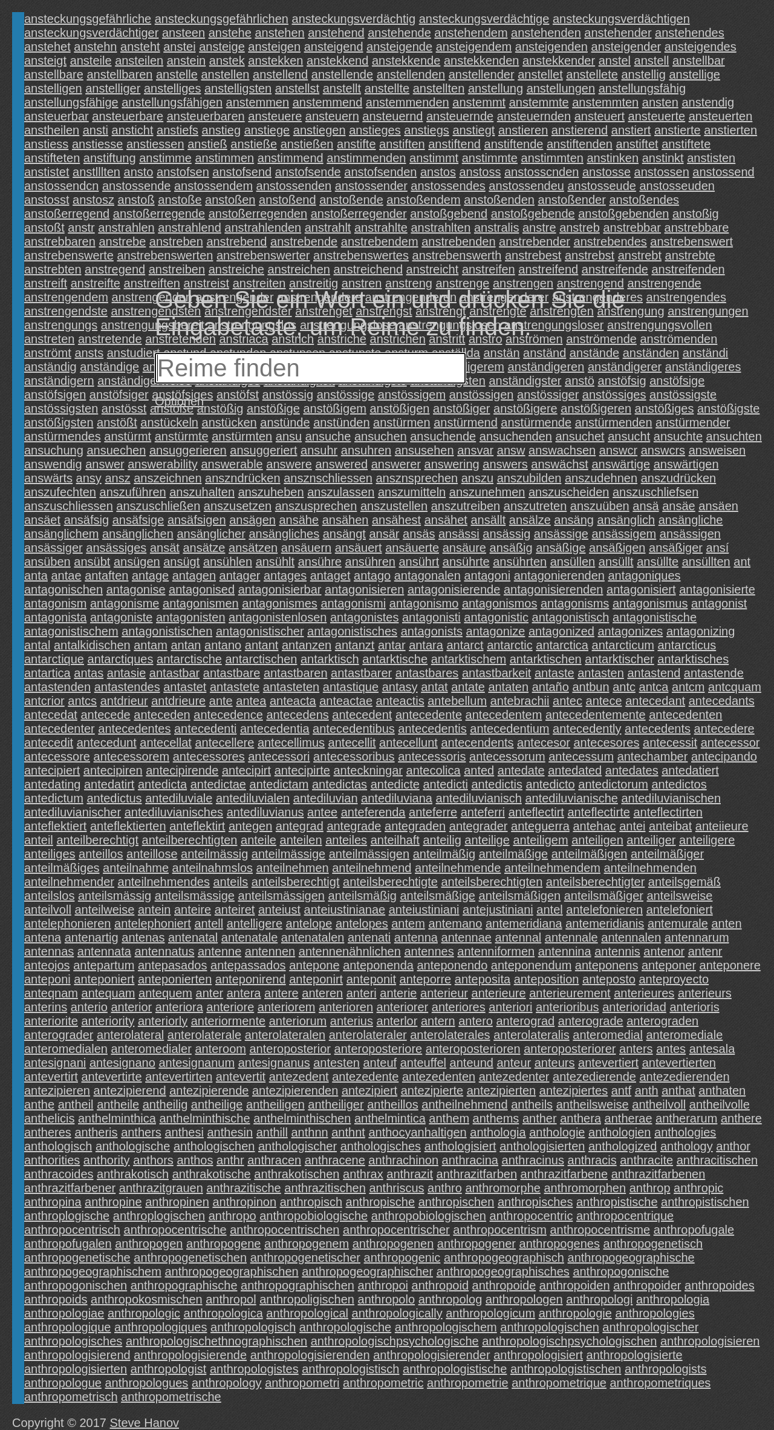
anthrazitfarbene (564, 1174)
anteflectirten (668, 812)
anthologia (497, 1132)
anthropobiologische (313, 1215)
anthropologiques (160, 1327)
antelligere (254, 923)
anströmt (47, 352)
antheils (532, 1104)
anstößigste (728, 408)
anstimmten (552, 158)
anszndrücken (243, 478)
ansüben (47, 561)
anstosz (93, 199)
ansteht (140, 46)
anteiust (279, 909)
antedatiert (690, 770)
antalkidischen (92, 645)
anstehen (279, 32)
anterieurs (705, 993)
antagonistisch (571, 617)
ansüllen (573, 561)
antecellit (352, 742)
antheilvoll (659, 1104)
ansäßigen (617, 547)
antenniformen (496, 951)
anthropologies (654, 1313)
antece (604, 700)
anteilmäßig (444, 854)
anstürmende (536, 422)
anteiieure (722, 826)
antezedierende (594, 1076)
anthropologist (169, 1369)
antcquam (734, 687)
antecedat (50, 714)
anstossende (136, 185)
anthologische (133, 1146)
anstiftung (109, 158)
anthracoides (59, 1174)
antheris (95, 1132)
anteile (258, 840)
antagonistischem (71, 631)
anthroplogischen (159, 1215)
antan (186, 645)
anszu (477, 478)
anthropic (698, 1188)
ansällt (488, 519)
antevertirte (112, 1076)
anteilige (487, 840)
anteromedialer (151, 1048)
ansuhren (366, 450)
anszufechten (60, 492)
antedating (52, 784)
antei (632, 826)
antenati (369, 937)
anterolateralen (285, 1034)
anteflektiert (55, 826)
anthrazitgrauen (161, 1188)
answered (341, 464)
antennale (571, 937)
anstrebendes (610, 241)
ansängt (344, 533)
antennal (518, 937)
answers (505, 464)
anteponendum (531, 965)
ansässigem (623, 533)
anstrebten (53, 269)
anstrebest (533, 255)
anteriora (179, 1007)
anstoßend (287, 199)
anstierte (677, 130)
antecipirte (302, 770)
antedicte (395, 784)
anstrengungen (708, 311)
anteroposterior (290, 1048)
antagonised (202, 589)
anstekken (275, 60)
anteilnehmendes (164, 881)
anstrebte (690, 255)
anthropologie (575, 1313)
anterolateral (130, 1034)
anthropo (232, 1215)
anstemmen (258, 102)
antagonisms (575, 603)
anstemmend (328, 102)
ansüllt (616, 561)
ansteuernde (459, 116)
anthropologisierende (190, 1355)
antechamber (652, 756)
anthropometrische (171, 1396)
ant (741, 561)
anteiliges (50, 854)
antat (434, 687)
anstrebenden (458, 241)
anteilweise (104, 909)
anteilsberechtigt (296, 881)
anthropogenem (306, 1243)
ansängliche (691, 519)
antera (244, 993)
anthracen (274, 1160)
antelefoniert (679, 909)
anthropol (231, 1299)
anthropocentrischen (284, 1229)
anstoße (179, 199)
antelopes (362, 923)
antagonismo (424, 603)
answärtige (620, 464)
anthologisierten (542, 1146)
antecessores (209, 756)
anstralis (496, 227)
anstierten (730, 130)
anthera (580, 1118)
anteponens (607, 965)
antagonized (561, 631)
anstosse (606, 172)
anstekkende (406, 60)
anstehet (47, 46)
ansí (717, 547)
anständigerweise (144, 380)
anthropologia (672, 1299)
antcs (82, 700)
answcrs (663, 450)
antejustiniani (498, 909)
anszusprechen (316, 506)
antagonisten (191, 617)
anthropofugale (694, 1229)
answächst (559, 464)
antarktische (395, 659)
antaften (106, 575)
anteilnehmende (458, 867)
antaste (554, 673)
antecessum (581, 756)
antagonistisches (352, 631)
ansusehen (424, 450)
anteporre (426, 979)
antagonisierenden (553, 589)
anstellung (495, 88)
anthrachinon (403, 1160)
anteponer (669, 965)
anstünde (285, 422)
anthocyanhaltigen (417, 1132)
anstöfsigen (55, 394)
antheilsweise (592, 1104)
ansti (95, 130)
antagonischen (63, 589)
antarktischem (469, 659)
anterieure (499, 993)
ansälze (530, 519)
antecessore (57, 756)
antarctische (189, 659)
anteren (322, 993)
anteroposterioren (473, 1048)
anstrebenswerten (165, 255)
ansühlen (227, 561)
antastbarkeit (497, 673)
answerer (396, 464)
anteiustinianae (345, 909)
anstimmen (224, 158)
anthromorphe (503, 1188)
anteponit (371, 979)
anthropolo (386, 1299)
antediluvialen (253, 798)
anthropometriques (660, 1382)
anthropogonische (621, 1271)
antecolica (433, 770)
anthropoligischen (306, 1299)
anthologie (557, 1132)
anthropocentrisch (72, 1229)
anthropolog (450, 1299)
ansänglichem (61, 533)
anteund (471, 1062)
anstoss (480, 172)
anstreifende (615, 269)
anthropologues (146, 1382)
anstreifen (488, 269)
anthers (141, 1132)
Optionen (179, 401)
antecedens (297, 714)
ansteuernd (392, 116)
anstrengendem (66, 297)
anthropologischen (549, 1327)
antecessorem (132, 756)
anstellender (482, 74)
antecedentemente (595, 714)
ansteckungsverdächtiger (91, 32)
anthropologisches (73, 1341)
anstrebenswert (691, 241)
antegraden (415, 826)
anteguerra (540, 826)
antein (154, 909)
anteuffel (423, 1062)
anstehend (336, 32)
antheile (118, 1104)
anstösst (124, 408)
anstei (179, 46)
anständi (706, 352)
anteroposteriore (378, 1048)
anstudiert (133, 352)
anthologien (619, 1132)
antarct (464, 645)
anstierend (579, 130)
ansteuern (332, 116)
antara (426, 645)
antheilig (165, 1104)
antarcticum (623, 645)
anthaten (722, 1090)
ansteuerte (657, 116)
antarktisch (330, 659)
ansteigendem (474, 46)
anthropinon (244, 1202)
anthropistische (617, 1202)
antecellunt (408, 742)
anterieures (644, 993)
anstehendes (689, 32)
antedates (632, 770)
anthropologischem (446, 1327)
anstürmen (402, 422)
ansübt (92, 561)
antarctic (510, 645)
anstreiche (236, 269)
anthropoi (383, 1285)
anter (210, 993)
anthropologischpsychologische (395, 1341)
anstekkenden (481, 60)
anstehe (230, 32)
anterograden (662, 1021)
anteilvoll (47, 909)
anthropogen (149, 1243)
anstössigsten (61, 408)
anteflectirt (536, 812)
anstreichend (368, 269)
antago (372, 575)
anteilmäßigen (589, 854)
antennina (564, 951)
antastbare (232, 673)
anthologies (685, 1132)
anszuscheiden (568, 492)
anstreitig (313, 283)
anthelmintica (390, 1118)
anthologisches (380, 1146)
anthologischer (297, 1146)
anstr (81, 227)
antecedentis (432, 728)
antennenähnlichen (350, 951)
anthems (496, 1118)
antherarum (686, 1118)
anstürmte (182, 436)
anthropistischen (705, 1202)
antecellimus (291, 742)
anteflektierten (128, 826)
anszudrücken (679, 478)
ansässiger (53, 547)
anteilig (442, 840)
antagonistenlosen (278, 617)
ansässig (506, 533)
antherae (628, 1118)
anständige (109, 366)
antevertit (240, 1076)
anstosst (46, 199)
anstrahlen (126, 227)
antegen (250, 826)
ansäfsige (138, 519)
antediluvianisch (479, 798)
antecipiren (113, 770)
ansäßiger (676, 547)
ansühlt (275, 561)
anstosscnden (541, 172)
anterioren (346, 1007)
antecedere (724, 728)
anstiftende (514, 144)
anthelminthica (117, 1118)
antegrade (354, 826)
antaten (508, 687)
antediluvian (325, 798)
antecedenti (205, 728)
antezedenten (438, 1076)
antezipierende (209, 1090)
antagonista (55, 617)
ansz (117, 478)
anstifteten (52, 158)
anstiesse (97, 144)
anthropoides (720, 1285)
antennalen (631, 937)
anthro (445, 1188)
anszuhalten (202, 492)
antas (88, 673)
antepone (314, 965)
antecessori (279, 756)
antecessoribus (354, 756)
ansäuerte (412, 547)
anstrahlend (189, 227)
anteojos (47, 965)
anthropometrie (468, 1382)
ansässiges (116, 547)
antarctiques (121, 659)
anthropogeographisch (504, 1257)
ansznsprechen (417, 478)
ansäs (419, 533)
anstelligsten (238, 88)
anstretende (110, 339)
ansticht (133, 130)
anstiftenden (580, 144)
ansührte (466, 561)
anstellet (540, 74)
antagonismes (279, 603)
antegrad (300, 826)
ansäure (464, 547)
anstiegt (473, 130)
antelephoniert (152, 923)
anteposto (609, 979)
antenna (416, 937)
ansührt (419, 561)
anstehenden (546, 32)
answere (289, 464)
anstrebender (534, 241)
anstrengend (590, 283)
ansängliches (284, 533)
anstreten (49, 339)
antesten (336, 1062)
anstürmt (127, 436)
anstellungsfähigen (172, 102)
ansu (289, 436)
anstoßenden (499, 199)
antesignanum (196, 1062)
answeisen (717, 450)
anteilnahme (136, 867)
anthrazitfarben (477, 1174)
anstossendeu (526, 185)
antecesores (607, 742)
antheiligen (275, 1104)
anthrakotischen (296, 1174)
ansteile (91, 60)
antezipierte (432, 1090)
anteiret (235, 909)
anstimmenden (366, 158)
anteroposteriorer (570, 1048)
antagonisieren (364, 589)
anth (647, 1090)
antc (624, 687)
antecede (105, 714)
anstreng (408, 283)
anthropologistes (254, 1369)
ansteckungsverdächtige (484, 18)
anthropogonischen (75, 1285)
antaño (550, 687)
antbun (590, 687)
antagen (194, 575)
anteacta (293, 700)
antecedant (655, 700)
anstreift (45, 283)
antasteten (291, 687)
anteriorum (298, 1021)
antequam (108, 993)
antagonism (55, 603)
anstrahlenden (262, 227)
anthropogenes (559, 1243)
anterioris (694, 1007)
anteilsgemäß (684, 881)
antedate (521, 770)
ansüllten (706, 561)
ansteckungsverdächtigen (621, 18)
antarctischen (261, 659)
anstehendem (470, 32)
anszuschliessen (68, 506)
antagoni (487, 575)
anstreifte (95, 283)
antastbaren (296, 673)
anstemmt (479, 102)
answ (511, 450)
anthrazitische (243, 1188)
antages (285, 575)
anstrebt (640, 255)
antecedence (228, 714)
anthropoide (504, 1285)
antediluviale (178, 798)
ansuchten (734, 436)
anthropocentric (531, 1215)
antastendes (127, 687)
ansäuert (358, 547)
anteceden (162, 714)
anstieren (523, 130)
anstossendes (448, 185)
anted (479, 770)
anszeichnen (167, 478)
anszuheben (271, 492)
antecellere (224, 742)
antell (208, 923)
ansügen (137, 561)
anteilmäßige (513, 854)
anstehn (95, 46)
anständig (50, 366)
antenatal (193, 937)
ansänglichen (138, 533)
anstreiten (259, 283)
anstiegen (319, 130)
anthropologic (144, 1313)
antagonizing (700, 631)
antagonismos (500, 603)
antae (66, 575)
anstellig (643, 74)
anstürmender (692, 422)
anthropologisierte (635, 1355)
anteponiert (104, 979)
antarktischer (619, 659)
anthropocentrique (625, 1215)
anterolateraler (368, 1034)
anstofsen (183, 172)
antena (42, 937)
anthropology (227, 1382)
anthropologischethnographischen (216, 1341)
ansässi (459, 533)
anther (539, 1118)
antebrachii (520, 700)
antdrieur (124, 700)
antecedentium (509, 728)
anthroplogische (66, 1215)
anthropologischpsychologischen (569, 1341)
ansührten (520, 561)
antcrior (44, 700)
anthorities (52, 1160)
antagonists (432, 631)
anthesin (230, 1132)
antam (150, 645)
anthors (153, 1160)
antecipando (724, 756)
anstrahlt (328, 227)
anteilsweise (679, 895)
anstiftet (637, 144)
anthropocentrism (500, 1229)
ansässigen (690, 533)
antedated (575, 770)
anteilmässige (288, 854)
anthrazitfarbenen (658, 1174)
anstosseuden (677, 185)
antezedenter (514, 1076)
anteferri (483, 812)
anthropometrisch (71, 1396)
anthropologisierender (431, 1355)
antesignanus (274, 1062)
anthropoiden (574, 1285)
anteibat (670, 826)
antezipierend (130, 1090)
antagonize (495, 631)
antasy (400, 687)
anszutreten (535, 506)
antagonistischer (260, 631)
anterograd (525, 1021)
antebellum (457, 700)
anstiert (631, 130)
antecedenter (59, 728)
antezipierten (501, 1090)
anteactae (345, 700)
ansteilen (139, 60)
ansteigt (45, 60)
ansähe (299, 519)
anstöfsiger (119, 394)
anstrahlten (440, 227)
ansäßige (560, 547)
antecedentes (134, 728)
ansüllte (657, 561)
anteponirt (316, 979)
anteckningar (368, 770)
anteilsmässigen (281, 895)
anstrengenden (152, 297)
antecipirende (182, 770)
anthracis (592, 1160)
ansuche (328, 436)
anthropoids (56, 1299)
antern (438, 1021)
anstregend (115, 269)
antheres (47, 1132)
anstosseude (601, 185)
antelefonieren (604, 909)
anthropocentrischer (396, 1229)
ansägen (252, 519)
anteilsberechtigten (491, 881)
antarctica (562, 645)
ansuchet (579, 436)
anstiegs (426, 130)
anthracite (646, 1160)
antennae (466, 937)
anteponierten (175, 979)
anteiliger (650, 840)
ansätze (204, 547)
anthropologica (223, 1313)
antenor (664, 951)
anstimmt (433, 158)
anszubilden (529, 478)
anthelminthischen (302, 1118)
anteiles (346, 840)
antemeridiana (524, 923)
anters (636, 1048)
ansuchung (53, 450)
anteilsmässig (114, 895)
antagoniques (644, 575)
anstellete (592, 74)
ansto (139, 172)
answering (452, 464)
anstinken (613, 158)
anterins (45, 1007)
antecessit (670, 742)
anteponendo (452, 965)
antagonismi (353, 603)
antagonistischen (167, 631)
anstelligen (53, 88)
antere (281, 993)
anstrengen (523, 283)
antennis (617, 951)
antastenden (57, 687)
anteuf (380, 1062)
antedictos (678, 784)
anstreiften (152, 283)
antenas (143, 937)
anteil (38, 840)
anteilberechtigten (190, 840)
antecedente (428, 714)
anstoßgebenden (623, 213)
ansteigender (626, 46)
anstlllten (96, 172)
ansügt (181, 561)
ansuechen (116, 450)
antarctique (54, 659)
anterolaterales (450, 1034)
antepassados (248, 965)
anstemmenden (407, 102)
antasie (126, 673)
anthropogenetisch (653, 1243)
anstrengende (664, 283)
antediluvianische (571, 798)
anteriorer (403, 1007)
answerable (231, 464)
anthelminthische (204, 1118)
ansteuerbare (127, 116)
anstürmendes (62, 436)
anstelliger (112, 88)
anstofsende (308, 172)
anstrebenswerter (263, 255)
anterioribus (567, 1007)
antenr (705, 951)
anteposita (482, 979)
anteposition (546, 979)
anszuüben (599, 506)
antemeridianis (604, 923)
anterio (89, 1007)
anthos (195, 1160)
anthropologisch (253, 1327)
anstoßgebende (533, 213)
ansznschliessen (328, 478)
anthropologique (67, 1327)
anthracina (470, 1160)
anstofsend (242, 172)
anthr (230, 1160)
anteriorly (162, 1021)
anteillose (152, 854)
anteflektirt (197, 826)
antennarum (697, 937)
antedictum (53, 798)
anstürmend (466, 422)
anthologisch (58, 1146)
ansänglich (626, 519)
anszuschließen (158, 506)
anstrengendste (66, 311)
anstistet (46, 172)
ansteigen (274, 46)
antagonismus (650, 603)
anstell (651, 60)
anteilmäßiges (62, 867)
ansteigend (333, 46)
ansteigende (399, 46)
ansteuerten (721, 116)
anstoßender (572, 199)
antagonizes (630, 631)
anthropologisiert (538, 1355)
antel (549, 909)
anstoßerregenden (258, 213)
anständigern (59, 380)
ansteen (183, 32)
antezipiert (369, 1090)
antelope (309, 923)
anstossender (371, 185)
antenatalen (313, 937)
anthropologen (524, 1299)
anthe (39, 1104)
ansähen (345, 519)
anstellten (439, 88)
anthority (106, 1160)
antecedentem (504, 714)
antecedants (722, 700)
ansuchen (380, 436)
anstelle (177, 74)
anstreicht (432, 269)
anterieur (444, 993)
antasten (600, 673)
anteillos (101, 854)
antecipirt (246, 770)
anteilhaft (395, 840)
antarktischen (546, 659)
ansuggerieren (188, 450)
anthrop (650, 1188)
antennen (270, 951)
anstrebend (236, 241)
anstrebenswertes (361, 255)
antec (567, 700)
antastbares (427, 673)
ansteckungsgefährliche (87, 18)
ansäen (718, 506)
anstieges (375, 130)
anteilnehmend (371, 867)
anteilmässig (214, 854)
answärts (48, 478)
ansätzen (253, 547)
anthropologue (63, 1382)
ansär (384, 533)
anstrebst (589, 255)
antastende (714, 673)
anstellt (342, 88)
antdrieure (178, 700)
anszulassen (340, 492)
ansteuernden (534, 116)
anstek (227, 60)
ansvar (475, 450)
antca (654, 687)
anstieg (221, 130)
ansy (89, 478)
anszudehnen (601, 478)
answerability (163, 464)
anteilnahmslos (212, 867)
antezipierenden (295, 1090)
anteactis (400, 700)
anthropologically (397, 1313)
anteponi (47, 979)
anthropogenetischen (190, 1257)
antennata (104, 951)
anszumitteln (412, 492)
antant (262, 645)
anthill (272, 1132)
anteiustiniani (424, 909)
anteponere (730, 965)
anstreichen (299, 269)
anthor (733, 1146)
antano (222, 645)
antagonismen (201, 603)
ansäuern (306, 547)
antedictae (218, 784)
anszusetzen (238, 506)
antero (475, 1021)
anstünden (341, 422)
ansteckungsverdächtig (354, 18)
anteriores (459, 1007)
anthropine (113, 1202)
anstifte (356, 144)
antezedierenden (684, 1076)
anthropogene (223, 1243)
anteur (513, 1062)
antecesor (543, 742)
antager (240, 575)
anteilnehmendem (552, 867)
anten (727, 923)
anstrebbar (632, 227)
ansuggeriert (263, 450)
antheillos (392, 1104)
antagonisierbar (280, 589)
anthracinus (533, 1160)
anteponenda (378, 965)
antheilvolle (719, 1104)
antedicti (445, 784)
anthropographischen (297, 1285)
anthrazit (409, 1174)
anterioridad (634, 1007)
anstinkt (663, 158)
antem (408, 923)
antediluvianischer (72, 812)
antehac (594, 826)
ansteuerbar (56, 116)
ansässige (561, 533)
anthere (741, 1118)
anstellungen (561, 88)
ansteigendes (701, 46)
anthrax (363, 1174)
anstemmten (605, 102)
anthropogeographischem (92, 1271)
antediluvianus (265, 812)
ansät (165, 547)
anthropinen (177, 1202)
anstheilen (51, 130)
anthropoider (647, 1285)
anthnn (309, 1132)
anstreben (176, 241)
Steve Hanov (145, 1422)
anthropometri (302, 1382)
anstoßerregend (66, 213)
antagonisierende (454, 589)
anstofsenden (380, 172)
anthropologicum (490, 1313)
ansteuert (599, 116)
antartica (47, 673)
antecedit (48, 742)
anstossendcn (61, 185)
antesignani (55, 1062)
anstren (362, 283)
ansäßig (511, 547)
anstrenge (462, 283)
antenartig (92, 937)
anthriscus (396, 1188)
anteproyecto (674, 979)
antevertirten (178, 1076)
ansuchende (443, 436)
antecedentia (275, 728)
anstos (438, 172)
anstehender (617, 32)
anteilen (301, 840)
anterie (398, 993)
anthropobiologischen (428, 1215)
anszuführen (133, 492)
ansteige (222, 46)
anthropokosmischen (147, 1299)
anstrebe (122, 241)
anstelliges (172, 88)
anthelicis (49, 1118)
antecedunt (107, 742)
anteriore (230, 1007)
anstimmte (490, 158)
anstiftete (686, 144)
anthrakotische (211, 1174)
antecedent (362, 714)
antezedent (299, 1076)
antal (37, 645)
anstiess (46, 144)
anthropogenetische (77, 1257)
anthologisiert (460, 1146)
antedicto (550, 784)
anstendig (707, 102)
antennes (429, 951)
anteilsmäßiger (603, 895)
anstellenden (411, 74)
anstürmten (242, 436)
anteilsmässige (195, 895)
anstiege (267, 130)
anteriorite (51, 1021)
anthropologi (599, 1299)
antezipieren (57, 1090)
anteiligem (540, 840)
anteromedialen (66, 1048)
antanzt (355, 645)
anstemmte (539, 102)
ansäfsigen (196, 519)
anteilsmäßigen (520, 895)
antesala (712, 1048)
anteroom (220, 1048)
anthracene (335, 1160)
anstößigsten (59, 422)
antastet (184, 687)
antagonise (136, 589)
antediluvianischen (671, 798)
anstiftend (454, 144)
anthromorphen (585, 1188)
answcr (618, 450)
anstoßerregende (159, 213)
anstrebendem (379, 241)
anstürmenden (613, 422)
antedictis (496, 784)
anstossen (661, 172)
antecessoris (432, 756)
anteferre (433, 812)
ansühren (370, 561)
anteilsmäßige (437, 895)
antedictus (113, 798)
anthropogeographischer (367, 1271)
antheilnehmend (464, 1104)
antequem (165, 993)
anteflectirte (598, 812)
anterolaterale (204, 1034)
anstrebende (303, 241)
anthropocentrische (175, 1229)
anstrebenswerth (457, 255)
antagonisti (431, 617)
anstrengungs (60, 325)
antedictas (339, 784)
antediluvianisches (174, 812)
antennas (49, 951)
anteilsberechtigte (390, 881)
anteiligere (707, 840)
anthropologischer (650, 1327)
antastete (234, 687)
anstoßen (230, 199)
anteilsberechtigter (595, 881)
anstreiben (177, 269)
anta (36, 575)
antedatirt (109, 784)
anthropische (380, 1202)
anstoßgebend (448, 213)
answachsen (562, 450)
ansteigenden (551, 46)
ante (221, 700)
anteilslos (49, 895)
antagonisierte (717, 589)
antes (671, 1048)
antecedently (587, 728)
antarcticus (687, 645)
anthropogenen (393, 1243)
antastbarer (361, 673)
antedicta (162, 784)
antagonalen (427, 575)
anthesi (184, 1132)
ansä (646, 506)
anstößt (117, 422)
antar (392, 645)
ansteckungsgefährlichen (221, 18)
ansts (88, 352)
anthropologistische (455, 1369)
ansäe (678, 506)
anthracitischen (717, 1160)
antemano (455, 923)
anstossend (723, 172)
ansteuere (275, 116)
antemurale (678, 923)
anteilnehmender (69, 881)
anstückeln (169, 422)
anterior (131, 1007)
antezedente (365, 1076)
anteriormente (228, 1021)
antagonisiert (641, 589)
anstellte (387, 88)
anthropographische (184, 1285)
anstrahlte (381, 227)
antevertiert (608, 1062)
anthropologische (345, 1327)
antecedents (658, 728)
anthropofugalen (68, 1243)
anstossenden (294, 185)
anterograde (590, 1021)
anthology (686, 1146)
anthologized (622, 1146)
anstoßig (695, 213)
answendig (53, 464)
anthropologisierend (77, 1355)
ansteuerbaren (206, 116)
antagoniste (121, 617)
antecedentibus (354, 728)
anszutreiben (466, 506)
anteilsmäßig (362, 895)
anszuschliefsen (655, 492)
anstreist (207, 283)
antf (621, 1090)
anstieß (207, 144)
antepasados (172, 965)
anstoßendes (644, 199)
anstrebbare (697, 227)
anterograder (59, 1034)
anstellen (225, 74)
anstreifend (548, 269)
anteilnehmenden (650, 867)
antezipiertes (573, 1090)
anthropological (307, 1313)
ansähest (396, 519)
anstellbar (698, 60)
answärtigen (686, 464)
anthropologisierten (75, 1369)
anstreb (579, 227)
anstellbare (53, 74)
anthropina (53, 1202)
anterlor (397, 1021)
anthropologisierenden (310, 1355)
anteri (361, 993)
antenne (219, 951)
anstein (186, 60)
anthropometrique (559, 1382)
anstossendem (213, 185)
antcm (688, 687)
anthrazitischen (325, 1188)
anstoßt (44, 227)
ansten (660, 102)
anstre (539, 227)
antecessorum (507, 756)
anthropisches (535, 1202)
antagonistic (496, 617)
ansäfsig (86, 519)
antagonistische (655, 617)
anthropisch (311, 1202)
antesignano (122, 1062)
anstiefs (177, 130)
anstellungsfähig (642, 88)
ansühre (320, 561)
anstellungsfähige (71, 102)
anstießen (307, 144)
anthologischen (214, 1146)
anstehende (399, 32)
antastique (351, 687)
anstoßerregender (359, 213)
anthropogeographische (631, 1257)
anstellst (297, 88)
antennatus (164, 951)
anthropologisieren (710, 1341)
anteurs (555, 1062)
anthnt (348, 1132)
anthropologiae (64, 1313)
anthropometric (383, 1382)
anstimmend (291, 158)
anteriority (108, 1021)
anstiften (402, 144)
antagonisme (125, 603)
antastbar (174, 673)
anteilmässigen (369, 854)
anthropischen (456, 1202)
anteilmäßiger (667, 854)
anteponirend (250, 979)
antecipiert (52, 770)
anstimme (165, 158)
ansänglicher (211, 533)
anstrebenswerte (69, 255)
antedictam (279, 784)
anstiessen (155, 144)
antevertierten (679, 1062)
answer (104, 464)
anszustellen (394, 506)
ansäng (574, 519)
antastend (653, 673)
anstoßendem (423, 199)
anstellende (342, 74)
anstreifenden (687, 269)
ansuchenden (516, 436)
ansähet (445, 519)
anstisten (711, 158)
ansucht (629, 436)
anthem (449, 1118)
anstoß (136, 199)
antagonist (719, 603)
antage (150, 575)
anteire (192, 909)
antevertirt (51, 1076)
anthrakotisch (133, 1174)
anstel (615, 60)
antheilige (217, 1104)
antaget (330, 575)
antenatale (249, 937)
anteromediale (684, 1034)
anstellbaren (119, 74)
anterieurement (570, 993)
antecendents (477, 742)
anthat (678, 1090)
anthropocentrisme (600, 1229)
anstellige (694, 74)
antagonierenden (559, 575)
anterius (351, 1021)
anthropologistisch (350, 1369)
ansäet (42, 519)
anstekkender (558, 60)
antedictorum (613, 784)
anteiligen (597, 840)
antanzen (306, 645)
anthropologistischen (565, 1369)
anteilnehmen (292, 867)
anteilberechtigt (97, 840)
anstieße (253, 144)
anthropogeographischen (231, 1271)
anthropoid (440, 1285)
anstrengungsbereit (152, 325)
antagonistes (364, 617)
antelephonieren (67, 923)
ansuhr (319, 450)
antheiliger (335, 1104)
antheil (76, 1104)
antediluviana (396, 798)
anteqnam (51, 993)
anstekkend (337, 60)
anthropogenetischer (305, 1257)
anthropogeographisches (503, 1271)
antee (322, 812)
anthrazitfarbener (69, 1188)
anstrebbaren (60, 241)
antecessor (730, 742)
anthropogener (476, 1243)
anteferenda (373, 812)
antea (251, 700)
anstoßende (351, 199)
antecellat (166, 742)
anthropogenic (402, 1257)
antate (468, 687)
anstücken (229, 422)
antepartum (103, 965)
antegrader (478, 826)
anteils (230, 881)
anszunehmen (487, 492)
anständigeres (703, 366)
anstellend (280, 74)
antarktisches (693, 659)
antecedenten (685, 714)
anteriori (510, 1007)
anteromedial (608, 1034)
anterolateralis (531, 1034)
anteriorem (287, 1007)
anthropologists (666, 1369)
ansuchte (678, 436)
